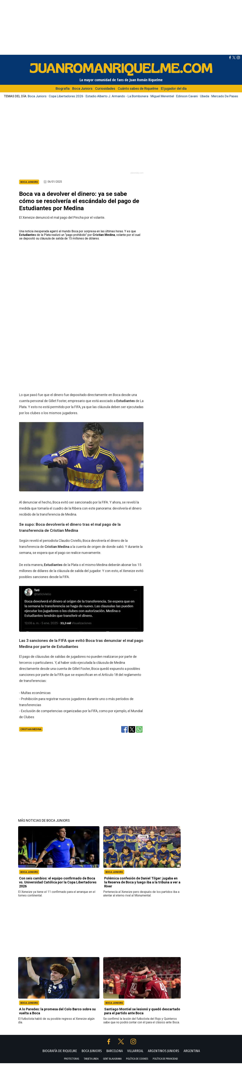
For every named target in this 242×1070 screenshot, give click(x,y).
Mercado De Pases (224, 96)
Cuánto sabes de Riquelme (138, 88)
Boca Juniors (82, 88)
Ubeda (204, 96)
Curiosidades (105, 88)
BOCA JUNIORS (29, 878)
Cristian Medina (30, 736)
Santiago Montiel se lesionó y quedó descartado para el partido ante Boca (142, 1018)
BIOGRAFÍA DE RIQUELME (59, 1058)
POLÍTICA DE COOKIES (137, 1065)
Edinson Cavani (187, 96)
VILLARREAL (135, 1058)
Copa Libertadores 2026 (66, 96)
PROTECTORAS (71, 1065)
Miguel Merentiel (162, 96)
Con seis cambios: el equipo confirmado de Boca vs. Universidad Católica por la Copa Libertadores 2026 (57, 889)
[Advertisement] (121, 26)
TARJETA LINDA (91, 1065)
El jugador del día (174, 88)
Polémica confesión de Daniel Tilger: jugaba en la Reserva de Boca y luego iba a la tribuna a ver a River (142, 889)
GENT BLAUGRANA (112, 1065)
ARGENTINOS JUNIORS (163, 1058)
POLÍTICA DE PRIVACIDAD (165, 1065)
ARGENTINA (192, 1058)
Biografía (63, 88)
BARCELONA (114, 1058)
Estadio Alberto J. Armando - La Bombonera (117, 96)
